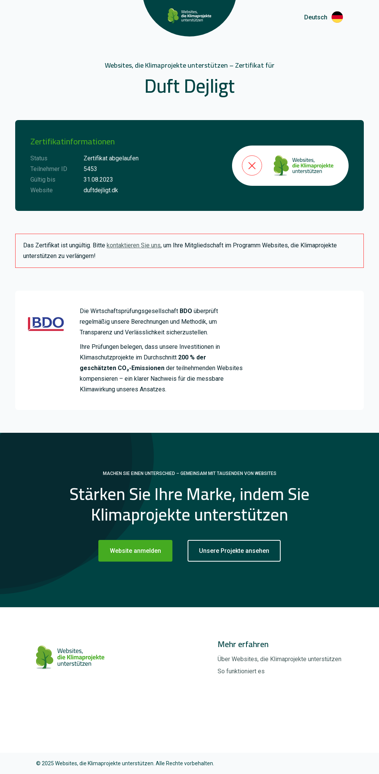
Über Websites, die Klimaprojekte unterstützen (279, 659)
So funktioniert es (241, 671)
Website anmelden (135, 550)
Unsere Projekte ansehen (234, 550)
